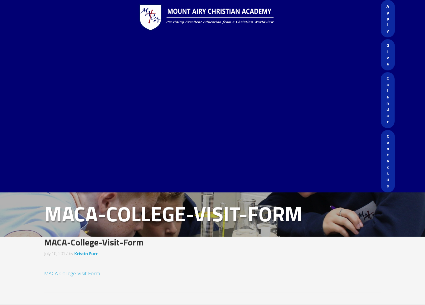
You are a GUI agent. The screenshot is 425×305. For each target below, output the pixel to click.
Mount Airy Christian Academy (214, 17)
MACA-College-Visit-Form (72, 273)
